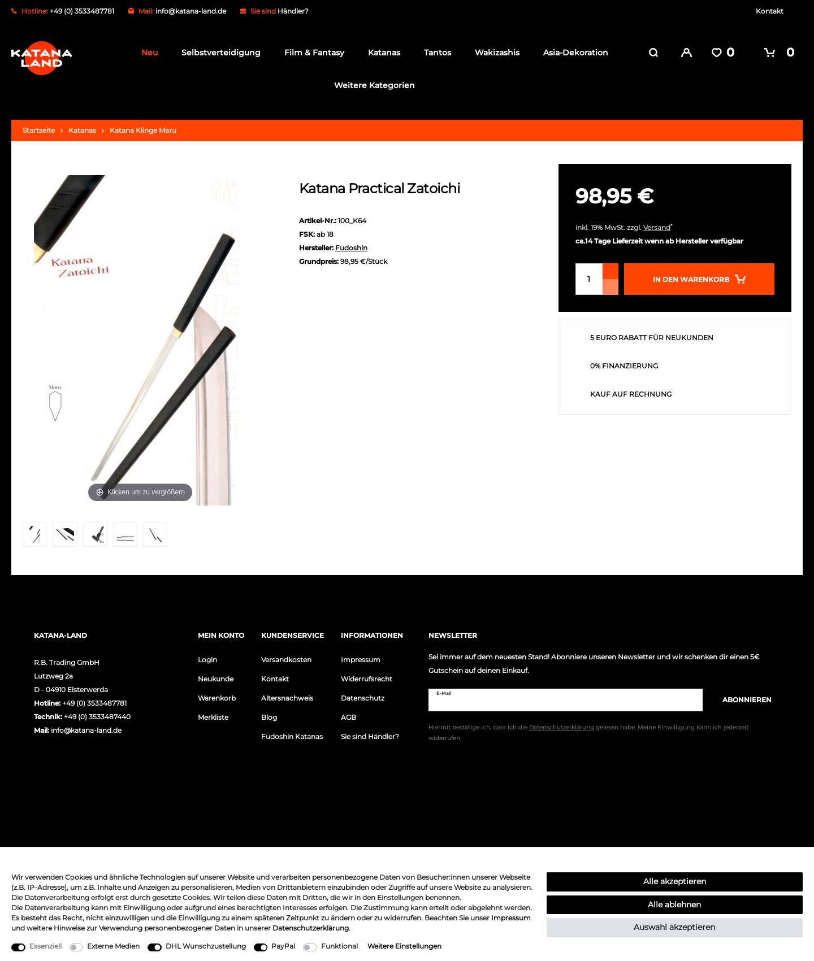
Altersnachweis (287, 697)
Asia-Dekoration (572, 52)
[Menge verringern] (610, 286)
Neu (146, 52)
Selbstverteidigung (217, 52)
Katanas (381, 52)
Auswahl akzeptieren (674, 927)
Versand (656, 226)
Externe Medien (113, 946)
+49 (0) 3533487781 (94, 702)
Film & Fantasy (311, 52)
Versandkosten (286, 658)
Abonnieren (741, 698)
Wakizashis (493, 52)
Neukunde (215, 677)
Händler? (293, 11)
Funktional (339, 946)
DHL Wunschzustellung (206, 946)
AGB (348, 716)
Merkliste (213, 716)
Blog (269, 716)
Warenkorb (217, 697)
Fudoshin (351, 246)
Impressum (360, 658)
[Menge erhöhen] (610, 270)
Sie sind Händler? (370, 735)
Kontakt (769, 11)
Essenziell (45, 946)
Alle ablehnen (674, 904)
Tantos (434, 52)
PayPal (283, 946)
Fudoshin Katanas (292, 735)
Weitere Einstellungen (404, 946)
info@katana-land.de (190, 11)
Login (207, 658)
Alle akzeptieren (674, 881)
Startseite (39, 129)
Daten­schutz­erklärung (310, 928)
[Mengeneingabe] (589, 278)
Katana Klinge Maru (143, 129)
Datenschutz (362, 697)
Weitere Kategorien (371, 85)
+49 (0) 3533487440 (97, 715)
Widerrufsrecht (366, 677)
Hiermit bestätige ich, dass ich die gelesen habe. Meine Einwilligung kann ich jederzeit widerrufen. (588, 732)
